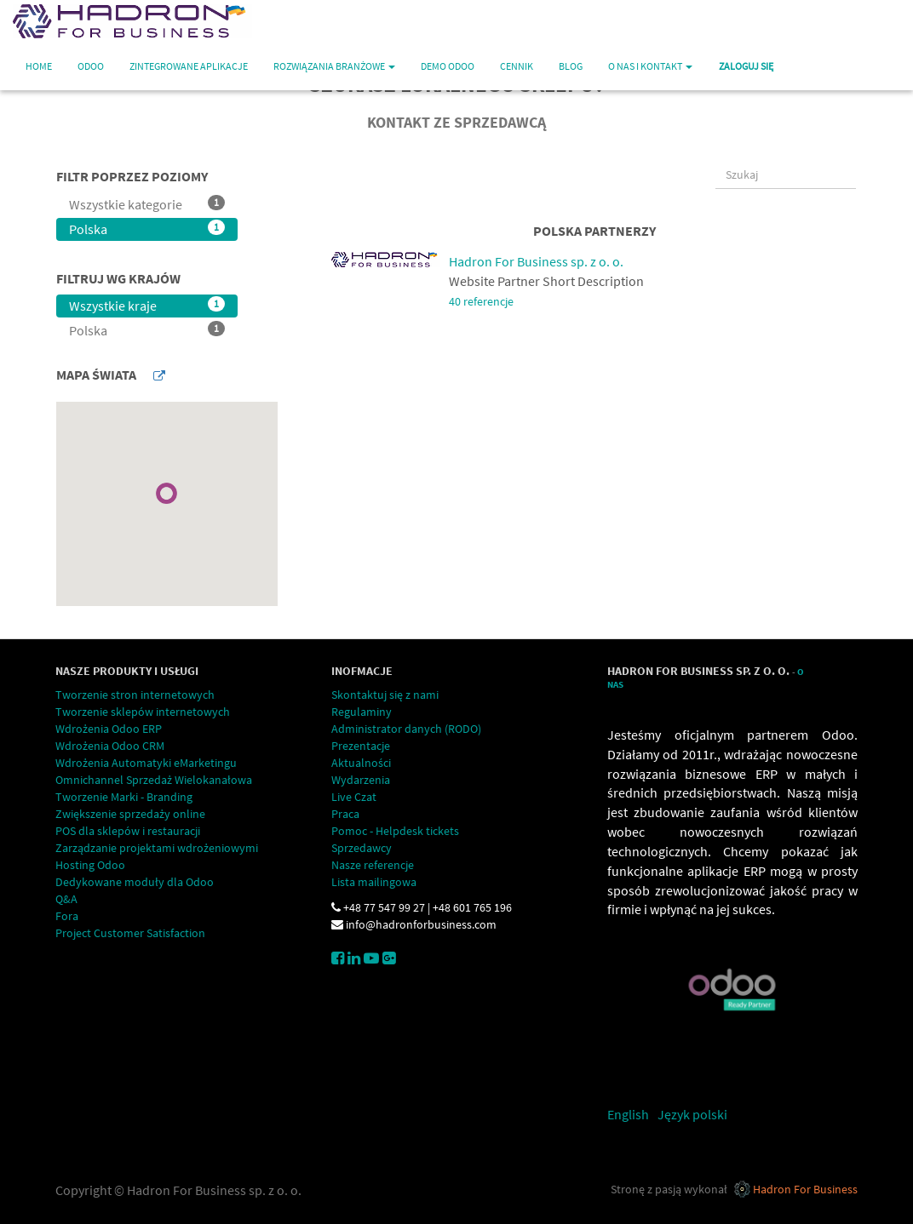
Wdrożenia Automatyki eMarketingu (146, 762)
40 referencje (481, 302)
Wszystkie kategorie (147, 204)
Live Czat (353, 796)
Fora (66, 916)
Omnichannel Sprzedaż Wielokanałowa (153, 779)
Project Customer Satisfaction (130, 933)
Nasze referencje (372, 864)
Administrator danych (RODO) (406, 728)
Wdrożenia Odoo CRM (109, 745)
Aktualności (361, 762)
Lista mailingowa (373, 881)
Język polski (692, 1114)
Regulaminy (361, 711)
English (628, 1114)
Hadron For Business (805, 1189)
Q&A (66, 899)
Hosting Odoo (90, 864)
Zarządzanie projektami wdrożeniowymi (156, 847)
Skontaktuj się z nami (385, 694)
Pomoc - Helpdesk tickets (395, 830)
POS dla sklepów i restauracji (127, 830)
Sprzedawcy (361, 847)
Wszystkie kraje (147, 305)
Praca (345, 813)
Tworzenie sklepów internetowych (142, 711)
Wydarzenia (360, 779)
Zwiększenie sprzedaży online (130, 813)
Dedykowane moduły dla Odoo (134, 881)
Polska (147, 228)
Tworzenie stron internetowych (135, 694)
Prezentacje (360, 745)
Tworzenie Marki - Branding (123, 796)
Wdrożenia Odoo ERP (108, 728)
